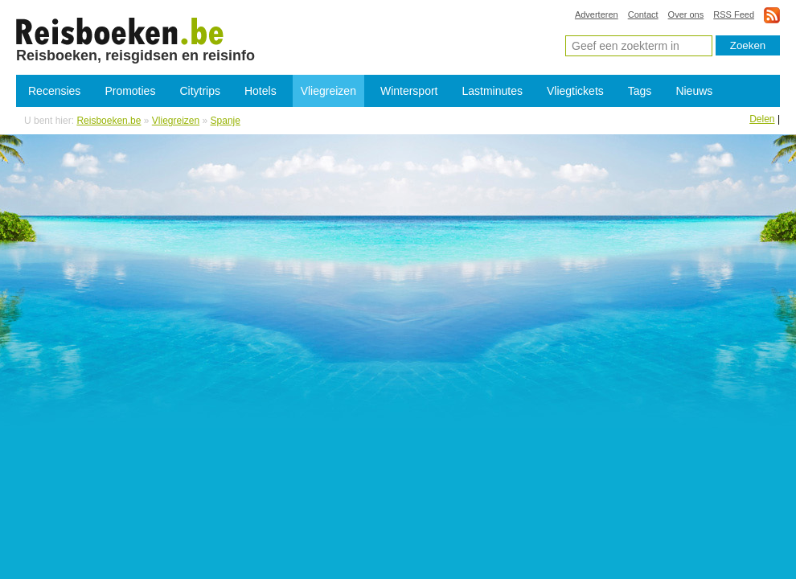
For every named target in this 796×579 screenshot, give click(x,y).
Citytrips (199, 90)
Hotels (260, 90)
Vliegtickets (575, 90)
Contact (643, 14)
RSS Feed (733, 14)
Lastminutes (492, 90)
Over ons (686, 14)
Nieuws (693, 90)
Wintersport (409, 90)
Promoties (130, 90)
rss (772, 15)
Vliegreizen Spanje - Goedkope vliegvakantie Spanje (120, 30)
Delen (761, 119)
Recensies (54, 90)
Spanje (225, 120)
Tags (640, 90)
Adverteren (596, 14)
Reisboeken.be (108, 120)
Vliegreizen (328, 90)
